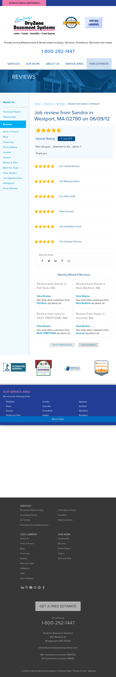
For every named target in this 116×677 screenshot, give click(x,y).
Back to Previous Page (62, 344)
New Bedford (83, 303)
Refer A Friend (10, 131)
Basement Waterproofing (31, 510)
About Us (52, 64)
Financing (8, 141)
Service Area (74, 64)
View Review (44, 296)
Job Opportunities (12, 178)
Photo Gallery (10, 147)
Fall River (42, 303)
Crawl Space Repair (67, 510)
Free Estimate (99, 64)
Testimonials (9, 116)
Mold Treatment (65, 520)
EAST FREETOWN (46, 333)
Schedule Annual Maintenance (24, 3)
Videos (6, 157)
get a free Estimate (58, 606)
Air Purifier (25, 520)
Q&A (22, 573)
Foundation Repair (28, 515)
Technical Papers (12, 111)
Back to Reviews (88, 344)
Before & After (10, 162)
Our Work (33, 64)
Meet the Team (11, 167)
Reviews (7, 124)
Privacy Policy (64, 671)
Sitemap (92, 671)
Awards (7, 152)
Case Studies (10, 173)
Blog (5, 136)
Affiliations (8, 183)
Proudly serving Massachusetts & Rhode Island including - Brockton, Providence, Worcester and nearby (58, 42)
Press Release (10, 188)
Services (13, 64)
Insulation (62, 515)
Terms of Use (79, 671)
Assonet (80, 333)
